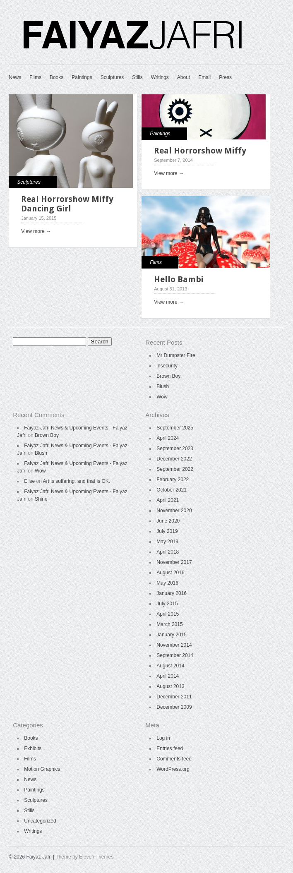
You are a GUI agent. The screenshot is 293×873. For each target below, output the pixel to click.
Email (204, 77)
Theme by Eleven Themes (84, 857)
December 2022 (174, 459)
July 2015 (167, 604)
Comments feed (174, 759)
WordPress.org (173, 769)
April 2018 (167, 552)
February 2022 (172, 479)
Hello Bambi (178, 279)
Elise (29, 481)
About (183, 77)
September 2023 (174, 448)
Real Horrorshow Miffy (200, 151)
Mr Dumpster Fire (175, 355)
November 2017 (174, 562)
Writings (160, 77)
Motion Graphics (42, 769)
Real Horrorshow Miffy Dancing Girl (67, 203)
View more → (36, 231)
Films (35, 77)
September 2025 (174, 428)
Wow (161, 397)
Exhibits (32, 748)
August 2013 (170, 686)
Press (225, 77)
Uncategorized (40, 821)
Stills (137, 77)
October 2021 (171, 490)
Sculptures (112, 77)
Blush (162, 386)
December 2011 (174, 697)
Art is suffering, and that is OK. (76, 481)
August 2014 (170, 666)
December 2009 (174, 707)
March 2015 (169, 624)
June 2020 (168, 521)
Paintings (82, 77)
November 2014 (174, 645)
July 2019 (167, 531)
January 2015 (171, 635)
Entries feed (169, 748)
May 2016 (167, 583)
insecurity (167, 366)
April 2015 (167, 614)
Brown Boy (168, 376)
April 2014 (167, 676)
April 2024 (167, 438)
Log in (163, 738)
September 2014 (174, 655)
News (15, 77)
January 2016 (171, 593)
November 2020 (174, 510)
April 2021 (167, 500)
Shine (41, 499)
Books (56, 77)
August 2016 (170, 573)
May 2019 (167, 541)
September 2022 (174, 469)
